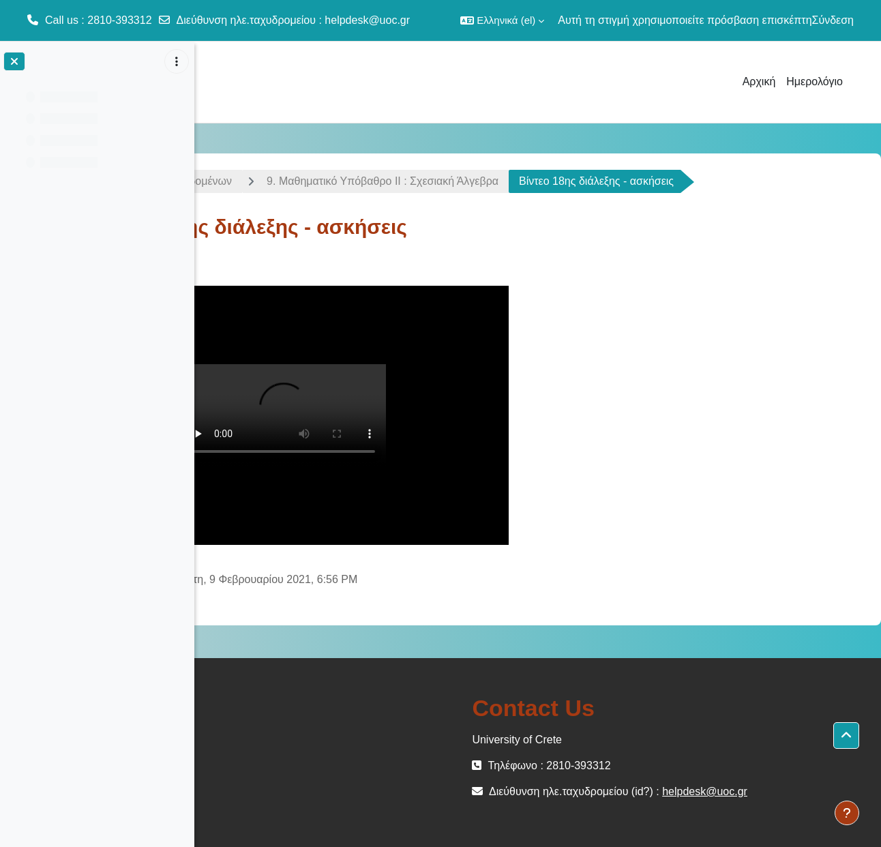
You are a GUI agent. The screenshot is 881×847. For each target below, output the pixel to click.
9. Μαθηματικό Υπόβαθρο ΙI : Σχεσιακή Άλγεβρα (534, 181)
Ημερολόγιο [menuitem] (814, 81)
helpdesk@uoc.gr (367, 20)
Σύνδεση (833, 20)
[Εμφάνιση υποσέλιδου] (847, 813)
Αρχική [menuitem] (759, 81)
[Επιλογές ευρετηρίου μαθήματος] (176, 61)
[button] (502, 20)
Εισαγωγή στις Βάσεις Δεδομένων (301, 181)
